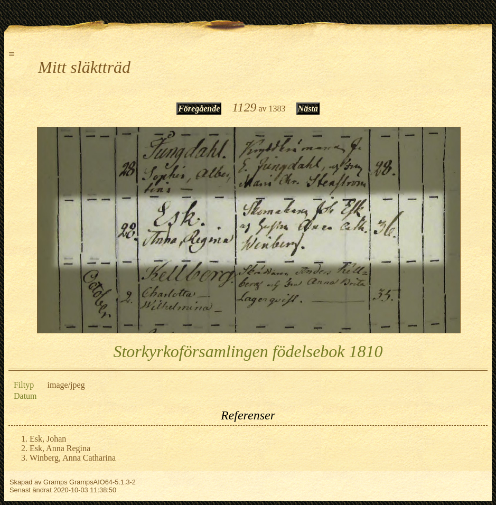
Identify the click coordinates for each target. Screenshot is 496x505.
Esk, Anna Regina (60, 448)
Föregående (199, 108)
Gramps (55, 482)
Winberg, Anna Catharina (73, 457)
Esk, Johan (48, 438)
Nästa (308, 108)
